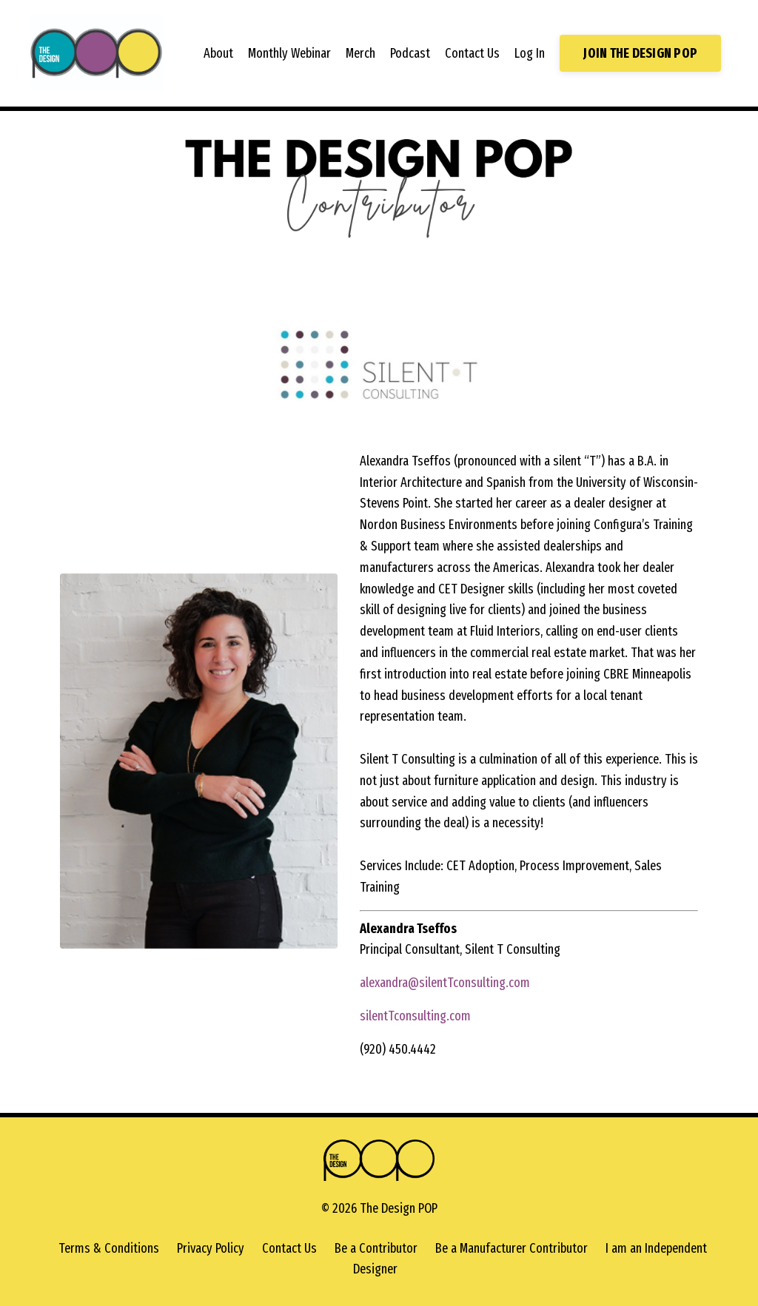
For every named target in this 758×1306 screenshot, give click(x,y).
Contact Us (472, 53)
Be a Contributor (376, 1248)
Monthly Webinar (289, 53)
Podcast (410, 53)
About (218, 53)
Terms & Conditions (108, 1248)
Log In (529, 53)
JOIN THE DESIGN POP (640, 53)
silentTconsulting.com (415, 1016)
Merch (360, 53)
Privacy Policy (210, 1248)
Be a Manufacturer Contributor (511, 1248)
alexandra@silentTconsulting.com (445, 983)
